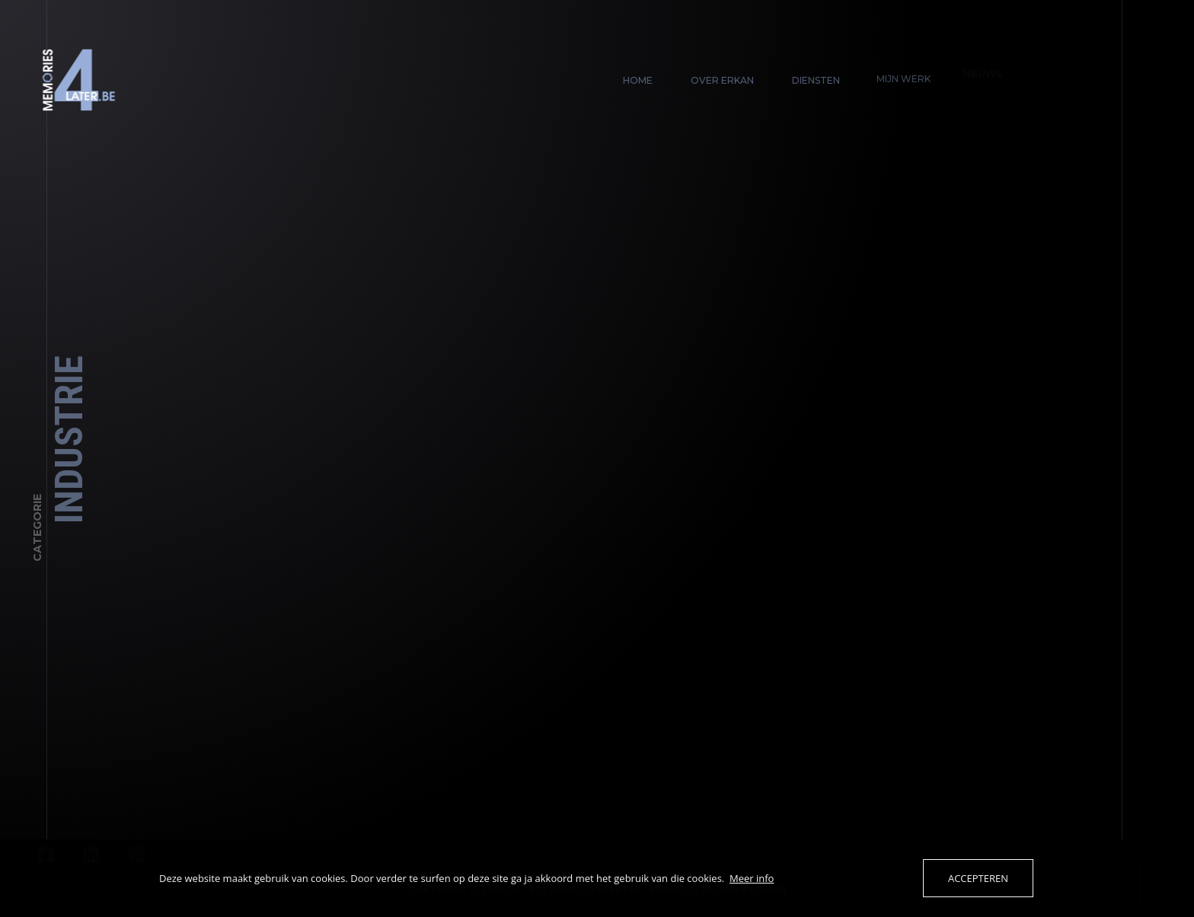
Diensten (814, 78)
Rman (776, 889)
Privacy (675, 889)
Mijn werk (899, 73)
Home (638, 80)
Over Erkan (722, 80)
